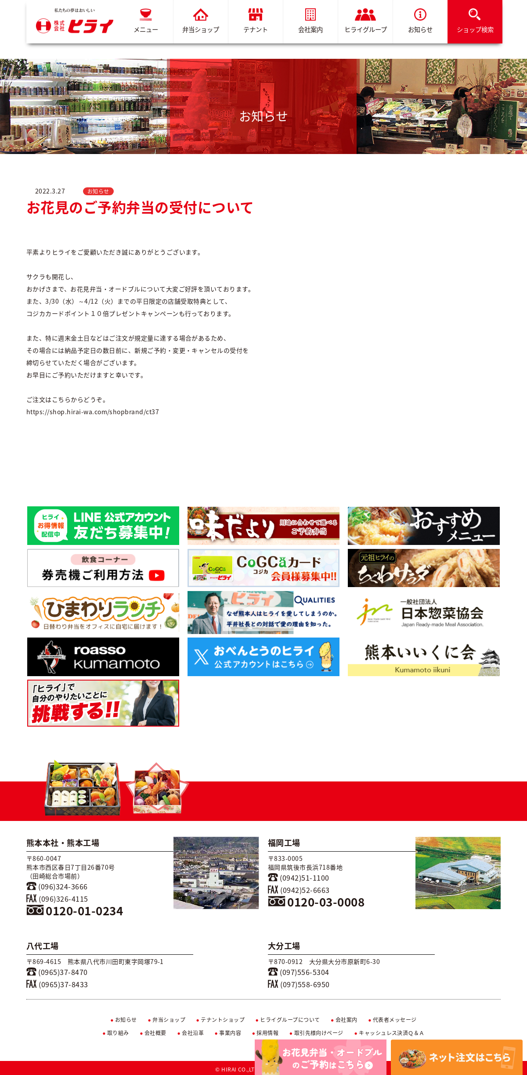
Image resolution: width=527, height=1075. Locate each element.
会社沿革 (190, 1033)
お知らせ (420, 21)
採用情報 (265, 1033)
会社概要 (153, 1033)
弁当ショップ (200, 21)
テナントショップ (220, 1020)
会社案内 (310, 21)
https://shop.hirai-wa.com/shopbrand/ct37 (92, 411)
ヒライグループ (365, 21)
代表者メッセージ (392, 1020)
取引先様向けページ (316, 1033)
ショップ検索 (475, 21)
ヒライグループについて (288, 1020)
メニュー (146, 21)
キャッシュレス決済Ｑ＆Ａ (389, 1033)
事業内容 (228, 1033)
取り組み (115, 1033)
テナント (255, 21)
